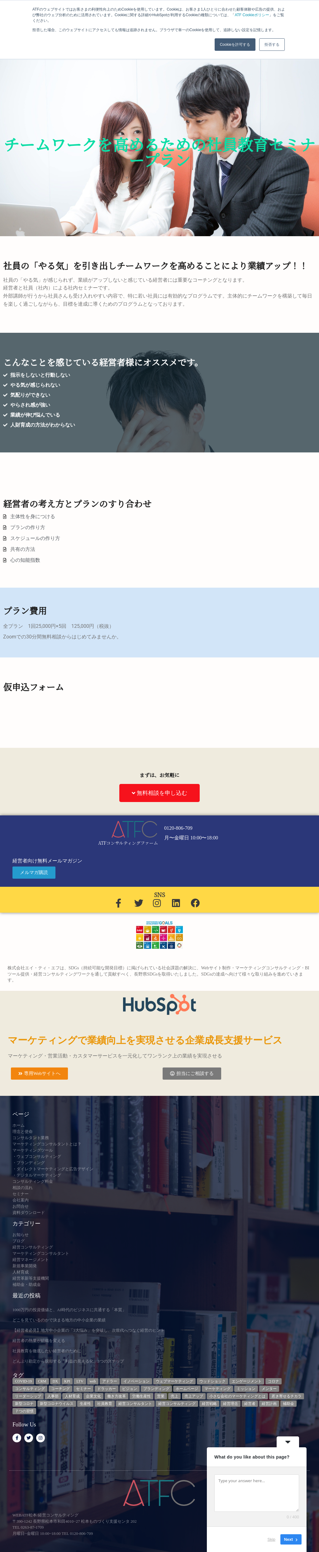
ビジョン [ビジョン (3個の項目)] (129, 1389)
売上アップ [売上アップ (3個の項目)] (193, 1396)
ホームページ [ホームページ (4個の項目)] (187, 1389)
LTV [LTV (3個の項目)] (79, 1381)
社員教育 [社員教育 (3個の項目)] (104, 1404)
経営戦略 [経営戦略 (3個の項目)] (209, 1404)
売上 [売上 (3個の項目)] (174, 1396)
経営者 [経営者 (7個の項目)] (249, 1404)
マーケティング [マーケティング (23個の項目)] (217, 1389)
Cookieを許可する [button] (235, 44)
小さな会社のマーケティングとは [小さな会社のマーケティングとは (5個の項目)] (237, 1396)
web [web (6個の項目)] (93, 1381)
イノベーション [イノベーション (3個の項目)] (136, 1381)
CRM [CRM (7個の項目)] (42, 1381)
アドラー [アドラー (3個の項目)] (109, 1381)
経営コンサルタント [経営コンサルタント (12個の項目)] (135, 1404)
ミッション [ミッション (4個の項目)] (246, 1389)
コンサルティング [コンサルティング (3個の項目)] (30, 1389)
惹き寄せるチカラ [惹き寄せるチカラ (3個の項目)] (287, 1396)
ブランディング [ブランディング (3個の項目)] (156, 1389)
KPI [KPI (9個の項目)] (67, 1381)
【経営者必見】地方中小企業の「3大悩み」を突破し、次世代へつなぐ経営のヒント (88, 1330)
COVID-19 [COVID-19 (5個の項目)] (23, 1381)
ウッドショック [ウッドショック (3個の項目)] (212, 1381)
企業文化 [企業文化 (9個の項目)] (93, 1396)
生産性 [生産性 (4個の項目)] (85, 1404)
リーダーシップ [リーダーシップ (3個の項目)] (28, 1396)
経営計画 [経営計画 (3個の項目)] (269, 1404)
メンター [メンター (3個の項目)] (269, 1389)
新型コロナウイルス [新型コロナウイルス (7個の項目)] (57, 1404)
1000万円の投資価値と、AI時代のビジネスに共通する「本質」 (69, 1309)
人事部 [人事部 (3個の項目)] (53, 1396)
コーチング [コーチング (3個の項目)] (60, 1389)
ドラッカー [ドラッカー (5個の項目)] (106, 1389)
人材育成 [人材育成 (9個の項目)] (72, 1396)
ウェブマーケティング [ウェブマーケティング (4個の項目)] (174, 1381)
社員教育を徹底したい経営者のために (46, 1351)
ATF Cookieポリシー (252, 15)
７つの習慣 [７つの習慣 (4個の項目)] (24, 1411)
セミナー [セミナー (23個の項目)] (83, 1389)
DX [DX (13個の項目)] (55, 1381)
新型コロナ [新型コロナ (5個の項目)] (24, 1404)
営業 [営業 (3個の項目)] (160, 1396)
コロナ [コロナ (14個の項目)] (273, 1381)
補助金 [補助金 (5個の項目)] (288, 1404)
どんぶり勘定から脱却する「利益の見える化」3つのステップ (68, 1361)
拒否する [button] (271, 44)
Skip (271, 1539)
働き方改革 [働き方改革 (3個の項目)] (116, 1396)
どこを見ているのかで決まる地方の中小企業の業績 (59, 1320)
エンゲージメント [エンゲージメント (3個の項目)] (247, 1381)
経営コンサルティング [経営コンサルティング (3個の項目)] (177, 1404)
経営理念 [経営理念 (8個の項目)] (230, 1404)
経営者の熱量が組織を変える (38, 1340)
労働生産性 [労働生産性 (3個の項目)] (141, 1396)
